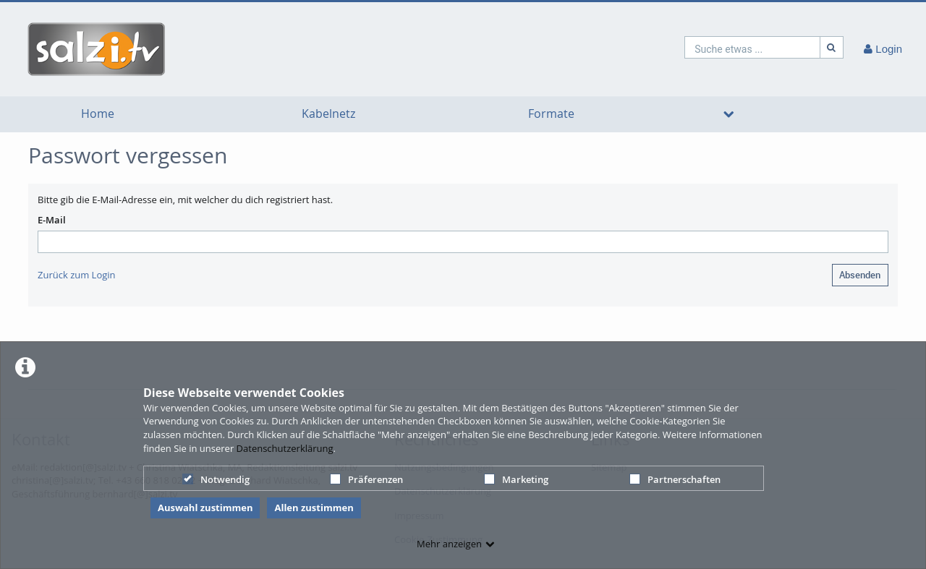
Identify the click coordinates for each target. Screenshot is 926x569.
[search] (752, 47)
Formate (551, 113)
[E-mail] (463, 242)
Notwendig (216, 479)
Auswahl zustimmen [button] (205, 507)
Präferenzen (366, 479)
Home (97, 113)
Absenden (859, 274)
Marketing (516, 479)
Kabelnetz (328, 113)
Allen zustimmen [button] (313, 507)
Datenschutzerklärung (285, 448)
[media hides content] (728, 114)
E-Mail (52, 219)
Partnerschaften (675, 479)
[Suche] (832, 47)
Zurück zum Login (77, 274)
